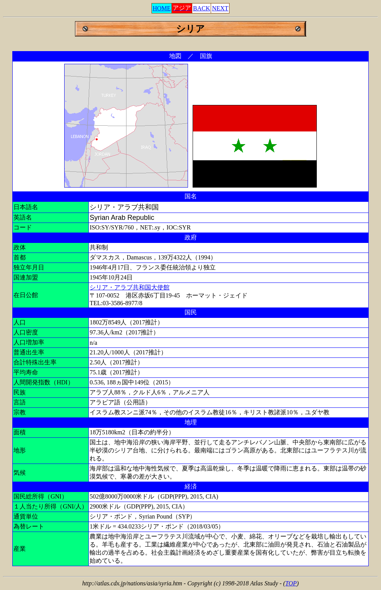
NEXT (220, 8)
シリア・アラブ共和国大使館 (130, 287)
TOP (291, 583)
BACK (201, 8)
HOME (162, 8)
